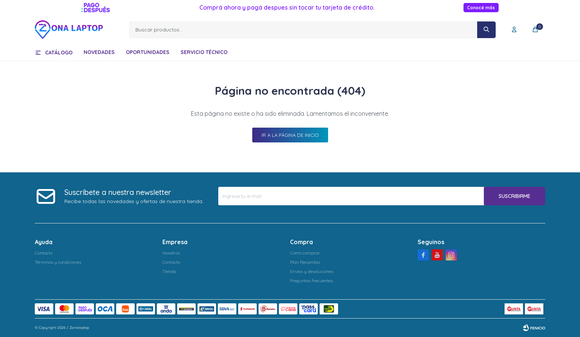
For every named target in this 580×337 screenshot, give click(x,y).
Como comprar (305, 253)
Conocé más (481, 7)
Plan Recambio (305, 262)
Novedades (99, 52)
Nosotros (171, 253)
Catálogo (58, 52)
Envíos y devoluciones (311, 271)
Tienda (169, 271)
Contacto (44, 253)
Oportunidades (147, 52)
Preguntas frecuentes (311, 280)
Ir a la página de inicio (290, 135)
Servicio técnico (204, 52)
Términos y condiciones (58, 262)
